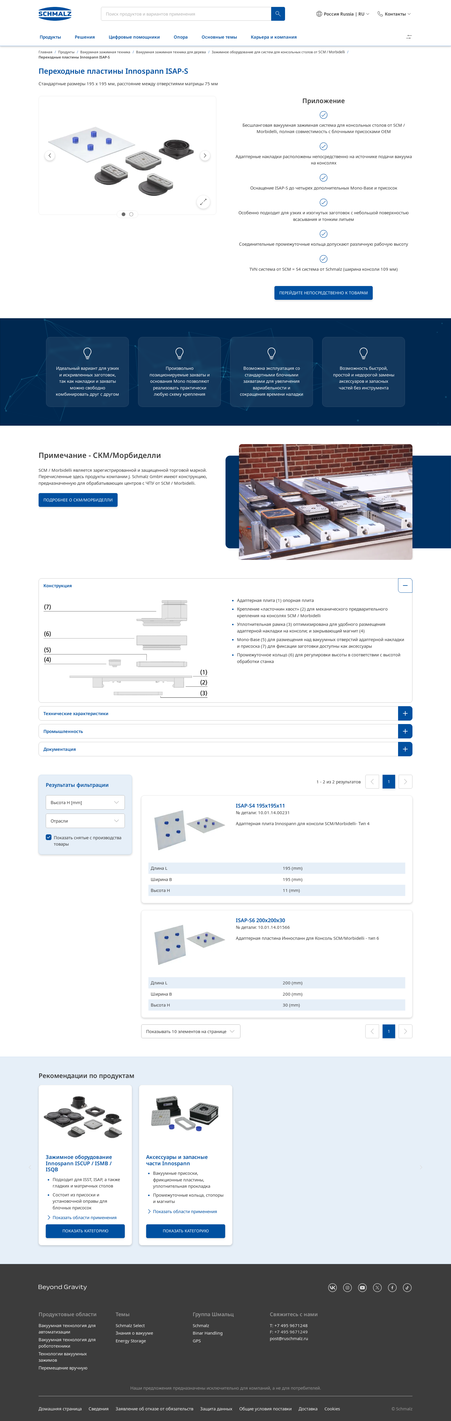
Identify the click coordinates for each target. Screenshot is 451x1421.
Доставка (308, 1408)
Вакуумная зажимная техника (105, 52)
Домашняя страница (60, 1408)
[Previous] (50, 155)
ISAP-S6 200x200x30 (260, 919)
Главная (45, 52)
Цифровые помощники (138, 37)
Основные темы (223, 37)
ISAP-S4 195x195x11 (260, 805)
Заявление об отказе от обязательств (154, 1408)
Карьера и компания (277, 37)
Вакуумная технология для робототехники (67, 1343)
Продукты (54, 37)
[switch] (85, 840)
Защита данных (216, 1408)
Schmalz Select (130, 1325)
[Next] (205, 155)
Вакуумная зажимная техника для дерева (171, 52)
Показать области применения (81, 1218)
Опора (184, 37)
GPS (197, 1341)
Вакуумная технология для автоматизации (67, 1329)
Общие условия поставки (265, 1408)
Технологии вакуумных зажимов (63, 1357)
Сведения (99, 1408)
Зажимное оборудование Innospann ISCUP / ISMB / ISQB (79, 1163)
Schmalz (201, 1325)
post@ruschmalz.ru (289, 1338)
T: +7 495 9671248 (289, 1325)
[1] (389, 782)
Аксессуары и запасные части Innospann (177, 1160)
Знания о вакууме (134, 1333)
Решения (88, 37)
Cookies (332, 1408)
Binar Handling (208, 1333)
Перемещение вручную (63, 1368)
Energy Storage (131, 1341)
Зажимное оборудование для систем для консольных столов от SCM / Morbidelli (278, 52)
